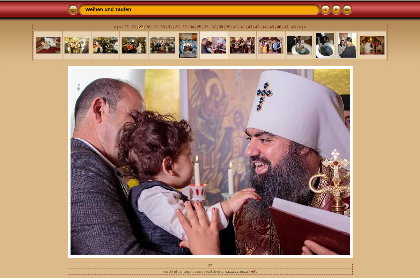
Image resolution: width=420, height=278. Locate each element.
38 (221, 27)
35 (199, 27)
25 (126, 27)
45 (272, 27)
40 (235, 27)
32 (177, 27)
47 (286, 27)
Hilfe (254, 271)
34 (192, 27)
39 (228, 27)
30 (163, 27)
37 (214, 27)
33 (185, 27)
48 (293, 27)
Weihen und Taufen (108, 9)
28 (148, 27)
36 (206, 27)
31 (170, 27)
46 (279, 27)
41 (243, 27)
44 (264, 27)
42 (250, 27)
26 (134, 27)
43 (257, 27)
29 (155, 27)
